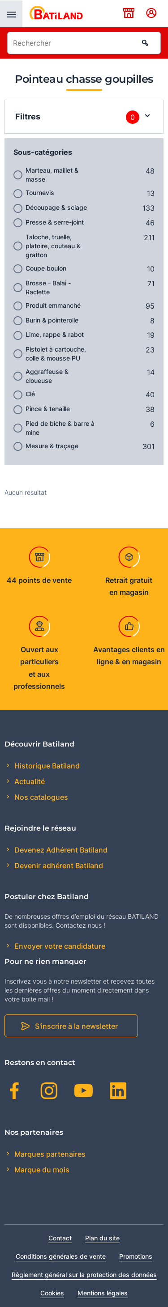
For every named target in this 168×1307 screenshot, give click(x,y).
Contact (60, 1238)
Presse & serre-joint (55, 222)
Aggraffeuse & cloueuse (47, 376)
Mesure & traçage (52, 446)
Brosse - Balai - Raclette (48, 287)
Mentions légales (103, 1293)
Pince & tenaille (48, 408)
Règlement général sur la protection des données (84, 1274)
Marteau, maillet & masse (52, 174)
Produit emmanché (53, 305)
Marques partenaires (49, 1154)
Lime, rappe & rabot (55, 334)
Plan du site (102, 1238)
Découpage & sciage (56, 207)
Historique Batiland (46, 765)
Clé (30, 394)
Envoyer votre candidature (59, 946)
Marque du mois (41, 1169)
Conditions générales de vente (61, 1256)
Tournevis (40, 192)
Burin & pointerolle (52, 320)
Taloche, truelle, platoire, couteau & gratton (53, 246)
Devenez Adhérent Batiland (60, 849)
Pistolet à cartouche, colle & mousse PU (56, 353)
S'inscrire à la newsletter (76, 1026)
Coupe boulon (46, 268)
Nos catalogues (40, 797)
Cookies (52, 1293)
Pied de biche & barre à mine (60, 428)
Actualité (29, 781)
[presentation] (11, 13)
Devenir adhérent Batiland (58, 865)
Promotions (135, 1256)
